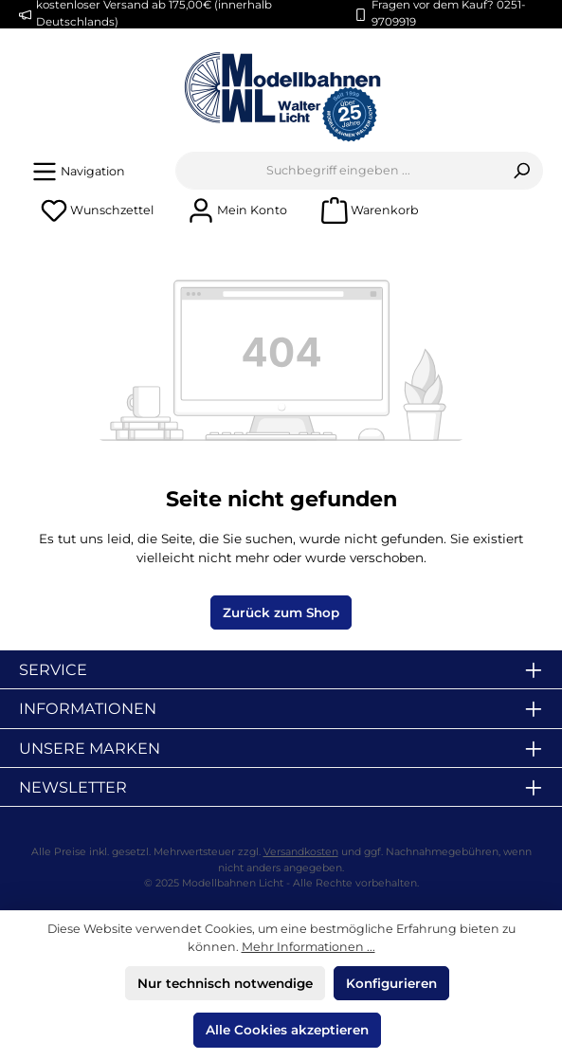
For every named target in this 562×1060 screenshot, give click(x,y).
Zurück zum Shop (281, 612)
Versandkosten (300, 852)
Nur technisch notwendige (225, 983)
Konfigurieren (391, 983)
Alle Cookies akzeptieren (287, 1029)
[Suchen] (521, 171)
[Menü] (78, 171)
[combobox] (338, 171)
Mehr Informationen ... (308, 947)
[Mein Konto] (237, 210)
